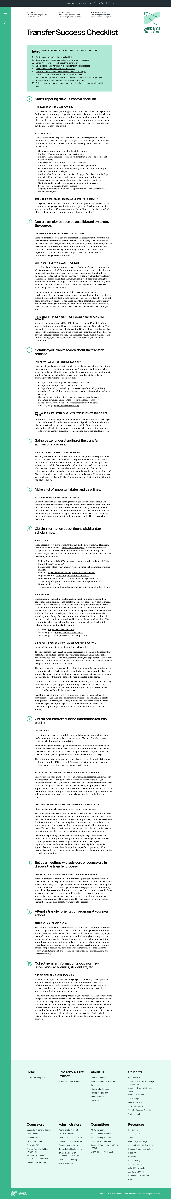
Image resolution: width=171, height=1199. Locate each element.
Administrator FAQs (67, 1163)
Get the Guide (134, 1078)
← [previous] (28, 3)
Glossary (132, 1157)
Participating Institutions (101, 1093)
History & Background (100, 1089)
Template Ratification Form (70, 1149)
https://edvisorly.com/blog (66, 405)
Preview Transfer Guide (104, 3)
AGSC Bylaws (134, 1134)
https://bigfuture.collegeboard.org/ (82, 400)
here (71, 474)
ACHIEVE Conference (137, 1172)
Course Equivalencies (137, 1095)
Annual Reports (97, 1097)
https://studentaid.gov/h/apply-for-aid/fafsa (88, 561)
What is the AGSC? (99, 1078)
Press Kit (132, 1153)
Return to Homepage (36, 1078)
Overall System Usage (36, 1162)
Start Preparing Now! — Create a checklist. (54, 57)
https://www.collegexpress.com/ (68, 385)
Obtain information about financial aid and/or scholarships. (61, 72)
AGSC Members (98, 1130)
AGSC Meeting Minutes (101, 1138)
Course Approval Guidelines (71, 1138)
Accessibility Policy (136, 1164)
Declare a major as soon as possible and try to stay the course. (62, 60)
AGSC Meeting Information (102, 1134)
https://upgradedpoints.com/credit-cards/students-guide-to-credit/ (71, 581)
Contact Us (96, 1100)
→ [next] (159, 3)
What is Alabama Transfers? (103, 1081)
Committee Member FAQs (102, 1152)
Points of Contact (66, 1134)
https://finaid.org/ (55, 564)
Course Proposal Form (68, 1145)
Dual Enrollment (135, 1102)
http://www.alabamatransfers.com (71, 765)
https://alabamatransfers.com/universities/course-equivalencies (65, 809)
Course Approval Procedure (70, 1141)
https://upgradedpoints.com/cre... (72, 575)
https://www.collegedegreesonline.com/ (81, 397)
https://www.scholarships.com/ (72, 635)
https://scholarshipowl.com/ (69, 632)
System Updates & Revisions (140, 1145)
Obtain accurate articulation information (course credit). (59, 74)
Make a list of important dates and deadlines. (55, 69)
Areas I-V (95, 1085)
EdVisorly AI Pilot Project (69, 1081)
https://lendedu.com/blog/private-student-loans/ (71, 572)
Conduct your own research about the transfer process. (59, 63)
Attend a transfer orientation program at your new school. (60, 80)
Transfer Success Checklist (139, 1110)
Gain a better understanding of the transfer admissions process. (63, 66)
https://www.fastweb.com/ (61, 629)
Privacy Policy (134, 1160)
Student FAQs (134, 1114)
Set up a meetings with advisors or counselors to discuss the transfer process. (69, 77)
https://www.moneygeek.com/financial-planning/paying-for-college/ (74, 568)
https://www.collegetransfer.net (73, 382)
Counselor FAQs (33, 1145)
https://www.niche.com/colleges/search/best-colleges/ (72, 402)
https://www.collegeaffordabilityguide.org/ (85, 388)
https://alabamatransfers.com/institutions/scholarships (61, 647)
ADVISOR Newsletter (137, 1168)
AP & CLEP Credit (135, 1106)
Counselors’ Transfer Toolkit (38, 1130)
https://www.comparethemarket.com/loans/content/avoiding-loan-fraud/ (74, 587)
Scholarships (133, 1099)
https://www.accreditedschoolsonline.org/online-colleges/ (75, 393)
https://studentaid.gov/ (73, 547)
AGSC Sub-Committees (101, 1141)
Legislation (133, 1130)
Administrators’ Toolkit (68, 1130)
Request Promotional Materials (141, 1149)
